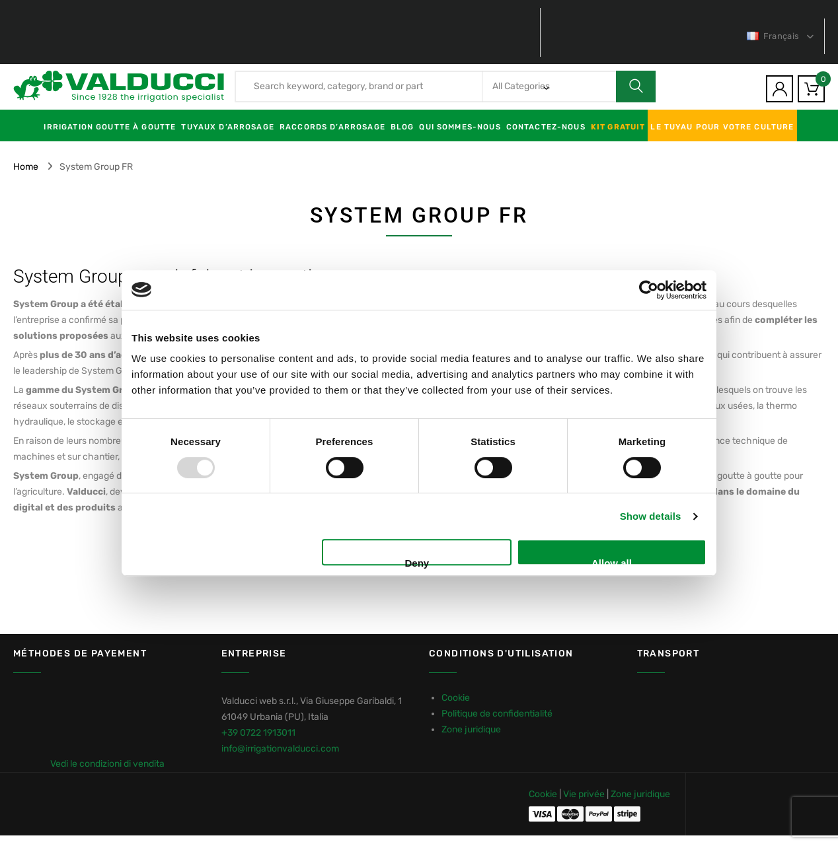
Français (774, 36)
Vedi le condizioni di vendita (107, 763)
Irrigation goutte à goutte (110, 126)
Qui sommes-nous (459, 126)
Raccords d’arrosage (332, 126)
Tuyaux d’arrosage (227, 126)
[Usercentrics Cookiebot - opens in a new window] (648, 290)
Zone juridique (471, 729)
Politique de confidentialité (496, 713)
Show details (650, 516)
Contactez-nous (546, 126)
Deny (417, 561)
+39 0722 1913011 (258, 732)
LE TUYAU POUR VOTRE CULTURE (722, 126)
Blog (402, 126)
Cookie (455, 697)
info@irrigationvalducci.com (280, 748)
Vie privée (584, 794)
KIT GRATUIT (618, 126)
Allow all (611, 561)
